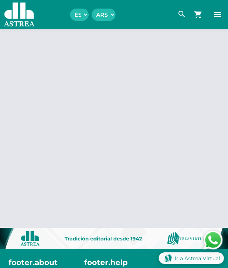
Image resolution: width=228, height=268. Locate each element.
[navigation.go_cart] (198, 14)
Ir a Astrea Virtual (191, 258)
